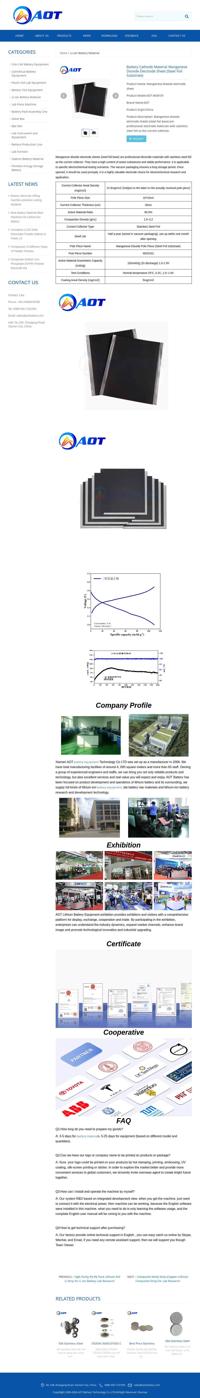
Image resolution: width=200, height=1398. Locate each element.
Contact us (176, 35)
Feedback (131, 35)
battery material (87, 1136)
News (87, 35)
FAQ (154, 35)
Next (115, 96)
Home (19, 35)
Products (64, 35)
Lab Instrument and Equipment (25, 135)
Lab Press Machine (24, 104)
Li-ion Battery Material (26, 97)
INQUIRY (136, 139)
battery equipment (86, 762)
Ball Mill (17, 126)
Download (109, 35)
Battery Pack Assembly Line (29, 111)
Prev (64, 96)
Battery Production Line (27, 144)
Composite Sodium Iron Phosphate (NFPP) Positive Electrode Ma (27, 264)
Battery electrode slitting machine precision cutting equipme (26, 200)
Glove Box (18, 119)
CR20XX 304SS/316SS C (106, 1343)
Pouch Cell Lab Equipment (29, 83)
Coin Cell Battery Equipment (30, 64)
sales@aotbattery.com (147, 1385)
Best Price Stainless (142, 1343)
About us (42, 35)
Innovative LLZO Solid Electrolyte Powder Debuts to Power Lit (28, 234)
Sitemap (142, 1392)
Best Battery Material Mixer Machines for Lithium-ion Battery (27, 217)
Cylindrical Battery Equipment (24, 73)
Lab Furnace (20, 151)
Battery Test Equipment (27, 90)
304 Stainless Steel (71, 1343)
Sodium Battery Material (28, 159)
